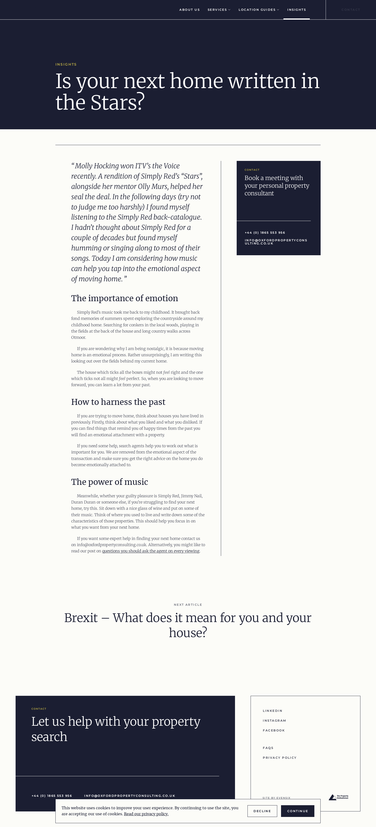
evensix (283, 797)
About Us (189, 9)
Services (219, 9)
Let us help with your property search (115, 729)
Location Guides (259, 9)
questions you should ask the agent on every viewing (151, 551)
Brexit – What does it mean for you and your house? (188, 625)
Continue (297, 811)
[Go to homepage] (42, 9)
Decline (262, 811)
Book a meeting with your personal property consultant (277, 185)
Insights (296, 9)
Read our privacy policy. (146, 814)
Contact (350, 9)
